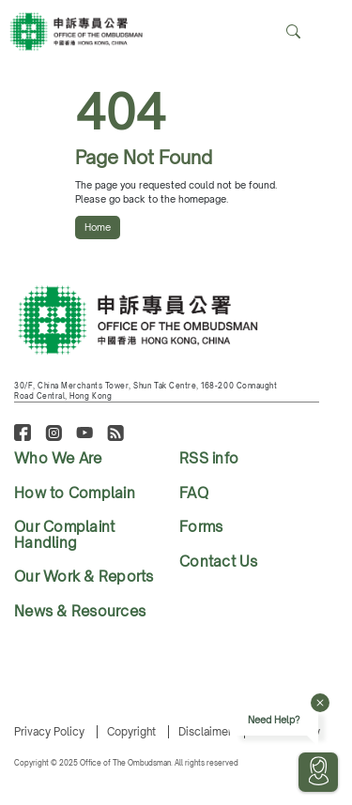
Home (97, 227)
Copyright (131, 731)
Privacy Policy (49, 731)
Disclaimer (205, 731)
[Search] (327, 32)
